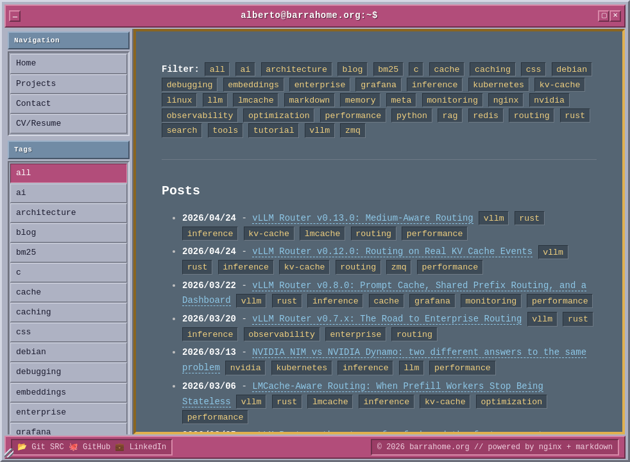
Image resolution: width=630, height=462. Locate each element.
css (23, 332)
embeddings (41, 392)
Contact (33, 104)
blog (26, 233)
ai (21, 193)
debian (31, 352)
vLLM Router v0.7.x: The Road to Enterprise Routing (387, 319)
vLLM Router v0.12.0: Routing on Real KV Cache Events (392, 252)
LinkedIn (148, 446)
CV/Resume (38, 124)
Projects (36, 84)
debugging (38, 372)
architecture (46, 213)
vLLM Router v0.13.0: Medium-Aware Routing (362, 218)
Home (26, 63)
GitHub (96, 446)
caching (33, 312)
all (23, 173)
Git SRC (47, 446)
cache (28, 292)
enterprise (41, 412)
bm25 (26, 253)
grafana (33, 432)
